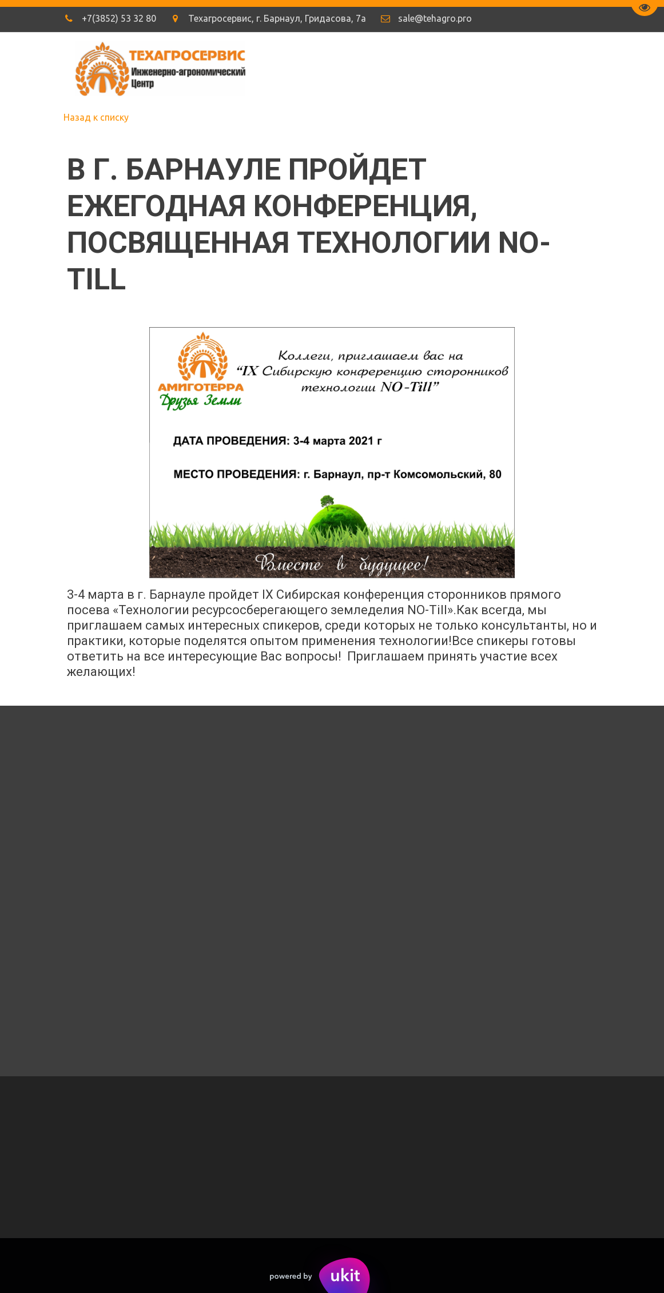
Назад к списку (96, 117)
